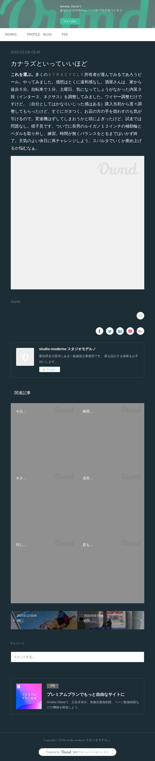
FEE (65, 34)
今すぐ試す (70, 21)
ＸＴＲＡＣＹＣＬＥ (66, 74)
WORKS (11, 34)
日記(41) (15, 301)
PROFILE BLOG (39, 34)
